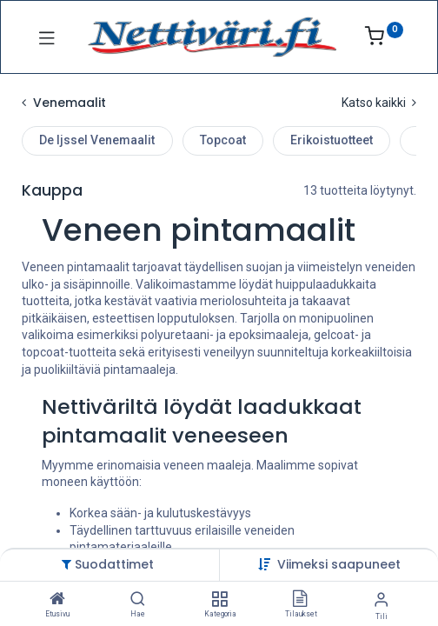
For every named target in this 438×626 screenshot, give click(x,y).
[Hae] (137, 600)
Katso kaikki (379, 103)
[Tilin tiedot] (381, 599)
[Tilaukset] (300, 600)
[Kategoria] (219, 600)
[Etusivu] (57, 600)
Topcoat (223, 140)
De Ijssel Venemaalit (97, 140)
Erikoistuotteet (331, 140)
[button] (339, 564)
